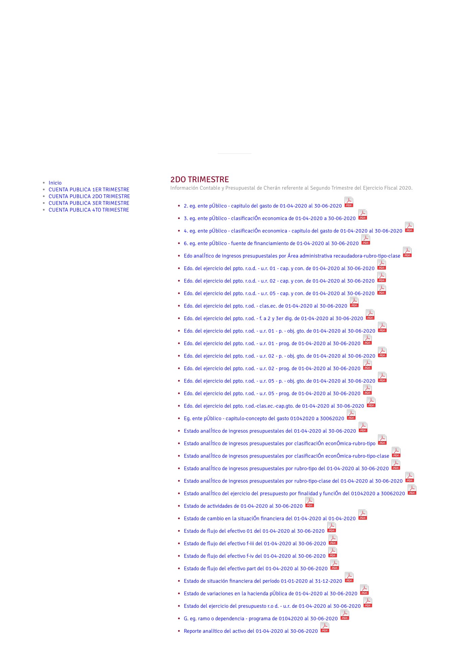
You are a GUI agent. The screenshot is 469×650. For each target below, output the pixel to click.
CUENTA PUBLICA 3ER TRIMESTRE (89, 203)
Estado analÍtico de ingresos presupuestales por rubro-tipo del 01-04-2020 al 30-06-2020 (292, 468)
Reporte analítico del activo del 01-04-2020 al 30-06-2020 (257, 631)
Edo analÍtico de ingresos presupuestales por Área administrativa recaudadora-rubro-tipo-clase (298, 255)
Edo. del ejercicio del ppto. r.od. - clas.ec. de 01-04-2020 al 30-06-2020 (272, 306)
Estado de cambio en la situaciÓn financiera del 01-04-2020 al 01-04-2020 (276, 518)
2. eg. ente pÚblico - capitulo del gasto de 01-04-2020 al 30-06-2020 (269, 205)
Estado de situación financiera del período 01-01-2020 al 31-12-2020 (269, 581)
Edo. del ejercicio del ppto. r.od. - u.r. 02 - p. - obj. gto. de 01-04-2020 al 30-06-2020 (286, 356)
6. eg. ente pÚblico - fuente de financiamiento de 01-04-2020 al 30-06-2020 (277, 243)
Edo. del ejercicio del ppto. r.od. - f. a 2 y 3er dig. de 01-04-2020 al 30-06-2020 (279, 318)
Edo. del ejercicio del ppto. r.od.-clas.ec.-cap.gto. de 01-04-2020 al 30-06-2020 (280, 406)
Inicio (55, 182)
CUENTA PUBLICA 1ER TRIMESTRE (89, 189)
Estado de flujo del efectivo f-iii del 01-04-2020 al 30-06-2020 (261, 543)
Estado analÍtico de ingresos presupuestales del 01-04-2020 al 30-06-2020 (276, 431)
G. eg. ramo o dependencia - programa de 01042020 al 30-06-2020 (267, 618)
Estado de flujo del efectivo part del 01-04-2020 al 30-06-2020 (262, 568)
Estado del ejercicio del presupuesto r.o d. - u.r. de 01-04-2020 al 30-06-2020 (278, 606)
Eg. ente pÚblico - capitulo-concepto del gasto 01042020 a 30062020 (270, 418)
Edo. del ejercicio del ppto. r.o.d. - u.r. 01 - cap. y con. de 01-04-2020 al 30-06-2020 (285, 268)
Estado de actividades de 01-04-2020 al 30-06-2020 (249, 506)
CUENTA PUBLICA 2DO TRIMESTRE (89, 196)
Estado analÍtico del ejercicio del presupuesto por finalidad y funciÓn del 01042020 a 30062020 (300, 493)
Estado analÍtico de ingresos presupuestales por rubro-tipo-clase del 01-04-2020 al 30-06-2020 (299, 481)
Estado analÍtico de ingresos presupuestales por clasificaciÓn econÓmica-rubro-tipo (286, 443)
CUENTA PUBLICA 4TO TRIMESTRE (89, 210)
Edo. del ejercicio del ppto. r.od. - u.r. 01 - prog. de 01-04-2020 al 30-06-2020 (278, 343)
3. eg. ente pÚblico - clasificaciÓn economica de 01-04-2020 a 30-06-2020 (276, 218)
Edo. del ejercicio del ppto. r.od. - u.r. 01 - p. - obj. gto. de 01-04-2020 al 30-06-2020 (286, 331)
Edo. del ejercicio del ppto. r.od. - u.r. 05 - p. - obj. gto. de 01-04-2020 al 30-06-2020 (286, 381)
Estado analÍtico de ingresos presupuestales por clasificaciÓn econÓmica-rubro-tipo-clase (292, 456)
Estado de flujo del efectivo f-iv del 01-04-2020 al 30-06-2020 (261, 556)
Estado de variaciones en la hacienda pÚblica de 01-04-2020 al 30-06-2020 (277, 593)
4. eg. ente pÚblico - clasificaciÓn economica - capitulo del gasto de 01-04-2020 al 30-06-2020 (299, 230)
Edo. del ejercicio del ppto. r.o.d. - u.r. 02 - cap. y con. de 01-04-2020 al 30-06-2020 (285, 281)
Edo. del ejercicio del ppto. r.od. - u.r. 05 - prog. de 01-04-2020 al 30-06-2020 (278, 393)
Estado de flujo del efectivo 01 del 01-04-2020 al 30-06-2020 (260, 531)
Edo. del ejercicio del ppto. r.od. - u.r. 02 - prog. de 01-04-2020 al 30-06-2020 (278, 368)
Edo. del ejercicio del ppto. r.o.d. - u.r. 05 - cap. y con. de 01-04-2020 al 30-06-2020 (285, 293)
